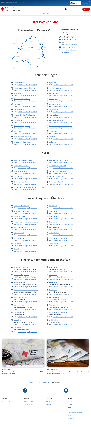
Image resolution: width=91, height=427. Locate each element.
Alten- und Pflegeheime (21, 206)
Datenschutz (71, 418)
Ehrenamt (17, 104)
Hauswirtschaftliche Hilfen (22, 137)
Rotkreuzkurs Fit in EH (56, 182)
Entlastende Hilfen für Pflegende (24, 115)
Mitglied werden (28, 401)
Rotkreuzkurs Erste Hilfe (57, 177)
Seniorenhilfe (53, 131)
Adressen (6, 369)
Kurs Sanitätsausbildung (22, 171)
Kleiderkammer (19, 238)
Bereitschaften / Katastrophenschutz (26, 222)
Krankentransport (55, 88)
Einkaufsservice (19, 110)
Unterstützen (53, 9)
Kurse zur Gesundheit (21, 182)
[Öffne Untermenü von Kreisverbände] (45, 13)
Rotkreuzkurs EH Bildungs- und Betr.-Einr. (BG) (29, 187)
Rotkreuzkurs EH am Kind (57, 166)
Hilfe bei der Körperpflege (22, 142)
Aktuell (47, 9)
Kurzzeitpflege (53, 93)
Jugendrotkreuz (19, 233)
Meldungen (52, 369)
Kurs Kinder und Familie (21, 166)
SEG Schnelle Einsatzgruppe (58, 238)
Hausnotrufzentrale (20, 227)
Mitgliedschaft (53, 110)
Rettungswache (54, 227)
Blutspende (17, 93)
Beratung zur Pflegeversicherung (24, 88)
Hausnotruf (17, 131)
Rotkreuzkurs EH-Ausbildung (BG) (60, 171)
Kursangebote (18, 177)
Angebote (40, 9)
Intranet (70, 410)
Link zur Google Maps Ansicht (27, 85)
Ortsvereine (53, 222)
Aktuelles (48, 404)
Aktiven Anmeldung (29, 404)
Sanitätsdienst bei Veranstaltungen (60, 126)
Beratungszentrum (20, 217)
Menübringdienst (54, 104)
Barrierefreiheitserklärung (75, 412)
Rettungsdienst (54, 115)
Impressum (71, 415)
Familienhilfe (18, 120)
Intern (69, 407)
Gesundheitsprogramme (22, 126)
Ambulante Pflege (19, 83)
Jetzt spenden (6, 401)
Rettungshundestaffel (56, 120)
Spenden (86, 9)
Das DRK (61, 9)
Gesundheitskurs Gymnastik (23, 160)
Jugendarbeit (53, 83)
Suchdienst (52, 142)
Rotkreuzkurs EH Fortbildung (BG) (60, 160)
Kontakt (70, 404)
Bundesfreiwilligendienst (22, 99)
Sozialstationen (54, 244)
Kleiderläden (18, 244)
